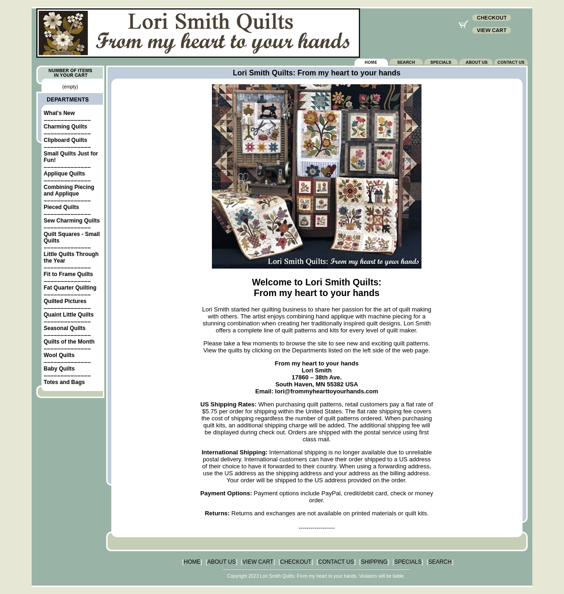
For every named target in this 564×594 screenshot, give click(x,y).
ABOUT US (221, 562)
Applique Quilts (64, 173)
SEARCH (440, 562)
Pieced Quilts (61, 207)
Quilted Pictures (65, 301)
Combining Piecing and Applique (69, 190)
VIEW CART (258, 562)
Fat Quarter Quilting (70, 287)
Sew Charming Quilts (72, 220)
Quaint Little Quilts (69, 314)
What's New (59, 113)
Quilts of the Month (69, 341)
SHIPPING (374, 562)
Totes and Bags (64, 382)
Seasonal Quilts (65, 328)
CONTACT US (336, 562)
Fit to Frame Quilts (68, 274)
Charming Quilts (65, 126)
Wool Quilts (59, 355)
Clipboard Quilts (65, 140)
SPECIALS (407, 562)
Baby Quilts (59, 368)
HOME (192, 562)
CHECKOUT (296, 562)
